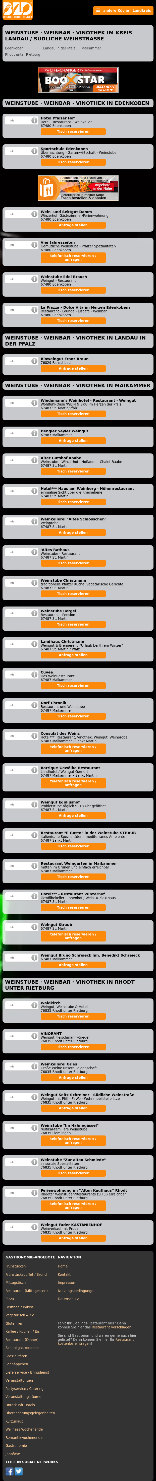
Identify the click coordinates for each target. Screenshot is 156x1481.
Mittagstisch (16, 1283)
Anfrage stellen (73, 225)
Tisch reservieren (73, 131)
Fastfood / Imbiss (20, 1307)
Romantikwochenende (24, 1438)
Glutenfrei (14, 1323)
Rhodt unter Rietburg (22, 54)
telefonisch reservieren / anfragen (73, 257)
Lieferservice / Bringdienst (27, 1372)
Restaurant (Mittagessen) (27, 1291)
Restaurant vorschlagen (111, 1327)
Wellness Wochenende (24, 1429)
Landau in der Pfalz (59, 48)
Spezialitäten (16, 1356)
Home (63, 1266)
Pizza (10, 1299)
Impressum (67, 1283)
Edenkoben (14, 48)
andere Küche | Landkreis (123, 11)
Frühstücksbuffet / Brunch (27, 1274)
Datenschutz (68, 1299)
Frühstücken (16, 1266)
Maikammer (91, 48)
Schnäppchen (17, 1364)
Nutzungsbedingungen (76, 1291)
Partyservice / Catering (24, 1389)
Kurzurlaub (14, 1421)
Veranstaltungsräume (23, 1397)
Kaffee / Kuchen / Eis (23, 1331)
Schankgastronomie (22, 1348)
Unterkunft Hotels (20, 1405)
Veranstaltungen (19, 1380)
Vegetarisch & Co (20, 1315)
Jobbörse (13, 1454)
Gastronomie (16, 1446)
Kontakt (64, 1274)
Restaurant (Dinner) (22, 1340)
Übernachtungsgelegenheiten (30, 1413)
